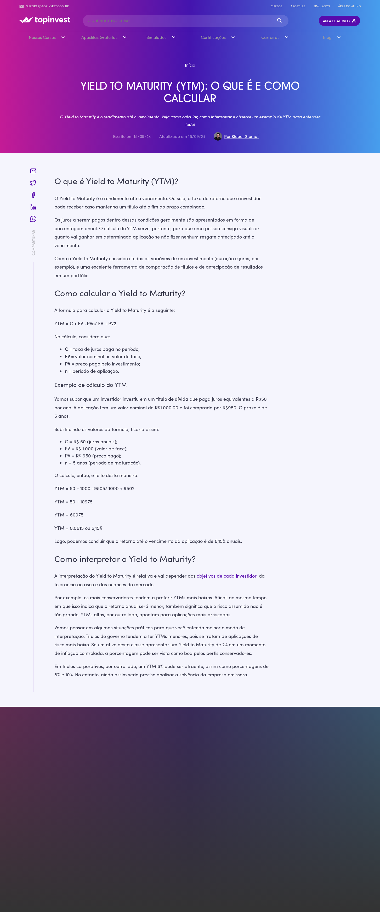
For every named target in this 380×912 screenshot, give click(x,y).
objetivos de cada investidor (227, 576)
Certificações (213, 37)
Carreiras (270, 37)
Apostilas (298, 6)
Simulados (322, 6)
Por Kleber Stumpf (241, 136)
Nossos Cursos (42, 37)
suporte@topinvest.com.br (44, 6)
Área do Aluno (349, 6)
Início (190, 64)
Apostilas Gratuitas (99, 37)
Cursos (276, 6)
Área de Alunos (339, 21)
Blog (327, 37)
